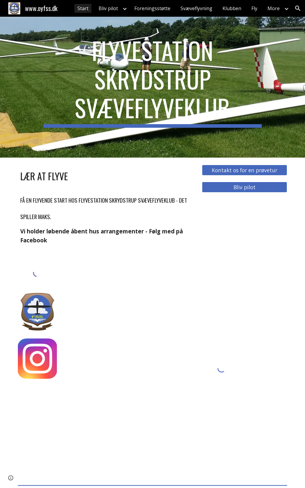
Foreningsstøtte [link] (152, 8)
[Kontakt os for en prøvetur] (244, 170)
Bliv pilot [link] (108, 8)
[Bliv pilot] (244, 187)
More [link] (273, 8)
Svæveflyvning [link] (196, 8)
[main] (152, 87)
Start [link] (82, 8)
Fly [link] (254, 8)
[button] (298, 8)
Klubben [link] (231, 8)
